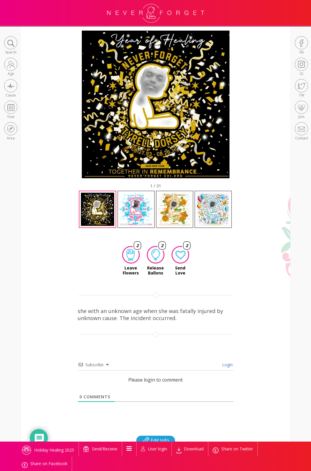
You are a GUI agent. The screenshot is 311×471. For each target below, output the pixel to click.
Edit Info (155, 440)
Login (227, 364)
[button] (10, 45)
